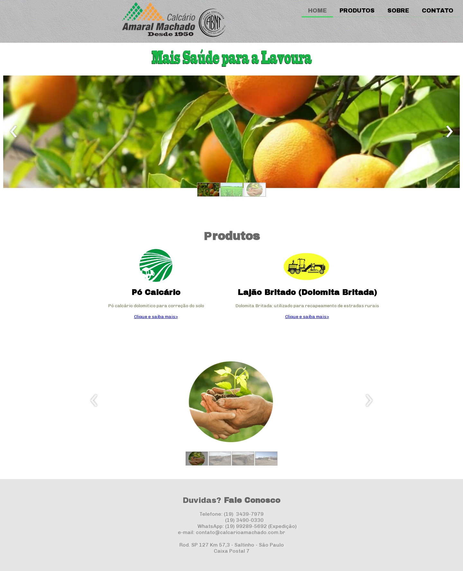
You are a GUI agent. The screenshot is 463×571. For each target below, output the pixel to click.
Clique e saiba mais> (156, 316)
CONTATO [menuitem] (437, 10)
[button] (208, 190)
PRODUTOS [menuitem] (357, 10)
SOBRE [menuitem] (398, 10)
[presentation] (13, 132)
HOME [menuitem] (317, 10)
